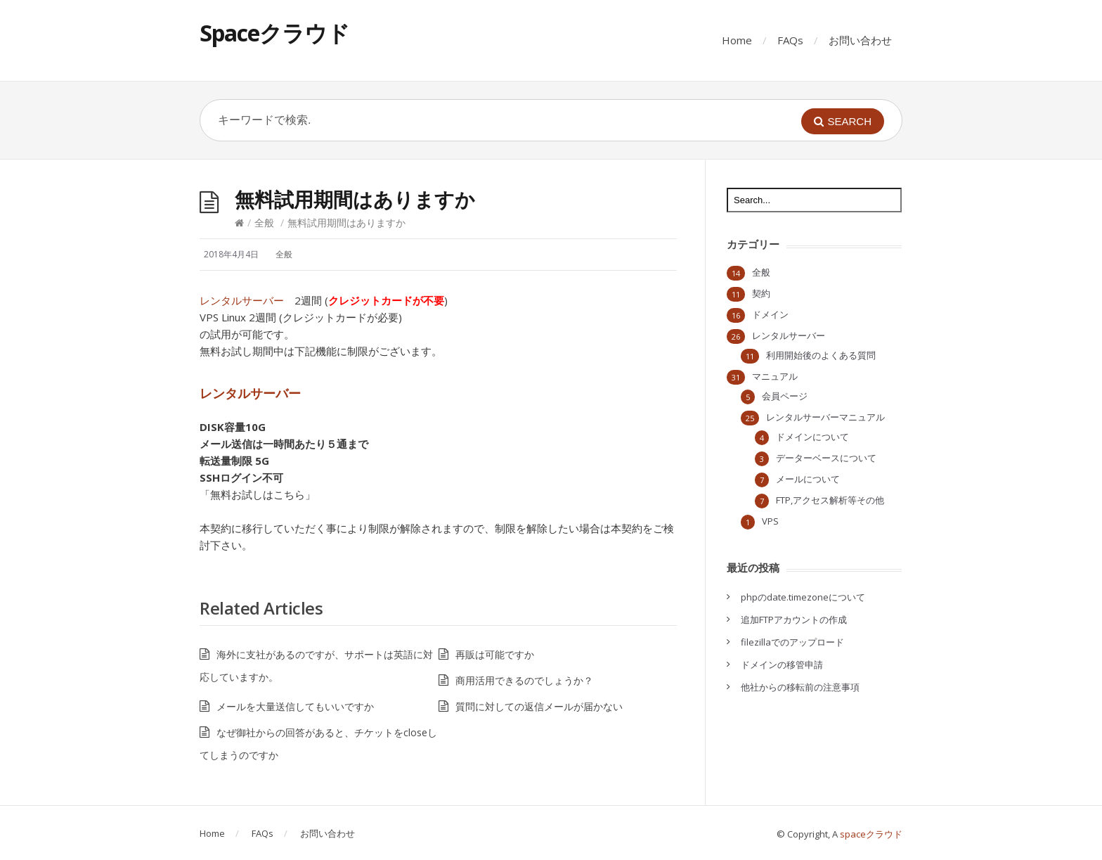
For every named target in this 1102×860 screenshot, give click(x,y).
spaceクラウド (871, 834)
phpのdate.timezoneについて (803, 597)
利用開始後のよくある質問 (821, 355)
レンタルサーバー (242, 300)
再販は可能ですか (494, 654)
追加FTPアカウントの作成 (794, 619)
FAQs (790, 40)
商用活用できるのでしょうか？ (524, 680)
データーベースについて (826, 457)
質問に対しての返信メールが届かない (539, 706)
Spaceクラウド (274, 33)
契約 (761, 293)
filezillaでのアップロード (792, 642)
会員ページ (785, 396)
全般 (264, 222)
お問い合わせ (860, 40)
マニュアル (775, 376)
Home (737, 40)
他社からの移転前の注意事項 (800, 687)
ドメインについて (812, 436)
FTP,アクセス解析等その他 (830, 500)
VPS (770, 521)
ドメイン (770, 314)
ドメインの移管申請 (782, 664)
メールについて (808, 479)
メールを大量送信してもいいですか (295, 706)
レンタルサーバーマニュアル (825, 417)
